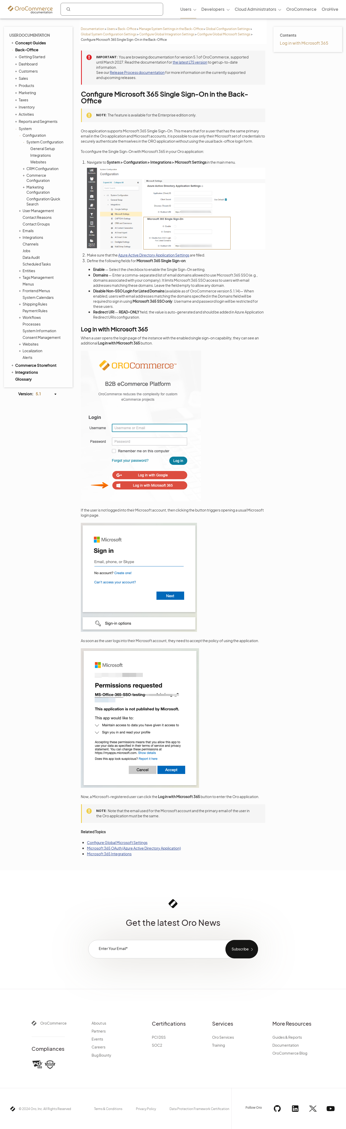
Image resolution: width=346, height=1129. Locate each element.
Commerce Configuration (37, 178)
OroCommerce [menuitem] (301, 9)
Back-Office (127, 29)
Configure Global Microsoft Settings (223, 34)
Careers (98, 1047)
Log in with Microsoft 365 (304, 43)
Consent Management (42, 337)
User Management (37, 210)
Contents (288, 35)
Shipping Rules (33, 304)
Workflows (30, 317)
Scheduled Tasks (37, 264)
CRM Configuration (41, 168)
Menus (28, 284)
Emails (27, 230)
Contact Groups (36, 224)
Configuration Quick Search (43, 201)
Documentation (92, 29)
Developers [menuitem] (212, 9)
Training (218, 1045)
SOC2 (157, 1045)
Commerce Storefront (33, 365)
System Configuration (43, 141)
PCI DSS (159, 1037)
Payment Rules (35, 310)
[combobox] (112, 9)
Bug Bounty (101, 1055)
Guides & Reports (287, 1037)
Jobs (26, 250)
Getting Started (30, 56)
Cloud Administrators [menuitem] (255, 9)
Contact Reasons (37, 217)
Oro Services (223, 1037)
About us (99, 1023)
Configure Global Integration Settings (166, 34)
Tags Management (37, 277)
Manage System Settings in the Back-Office (171, 29)
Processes (32, 324)
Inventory (25, 107)
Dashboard (26, 63)
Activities (25, 114)
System (24, 128)
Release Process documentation (137, 72)
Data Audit (31, 257)
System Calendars (38, 297)
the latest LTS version (190, 62)
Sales (22, 78)
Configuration (33, 135)
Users (111, 29)
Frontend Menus (35, 290)
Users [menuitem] (185, 9)
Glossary (23, 379)
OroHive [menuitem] (330, 9)
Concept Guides (28, 42)
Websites (38, 162)
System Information (39, 330)
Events (97, 1039)
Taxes (22, 99)
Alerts (27, 357)
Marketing (26, 92)
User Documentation (29, 35)
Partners (99, 1031)
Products (25, 85)
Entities (27, 270)
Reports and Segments (36, 121)
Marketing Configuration (37, 189)
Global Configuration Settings (228, 29)
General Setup (42, 148)
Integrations (40, 155)
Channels (30, 244)
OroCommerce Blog (289, 1053)
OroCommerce (53, 1023)
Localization (31, 350)
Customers (27, 71)
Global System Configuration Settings (108, 34)
